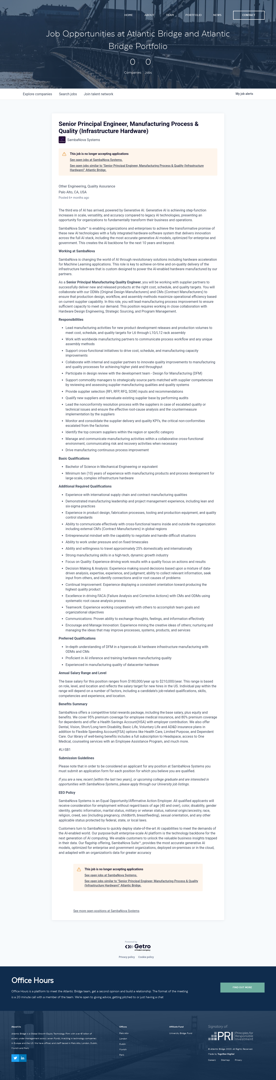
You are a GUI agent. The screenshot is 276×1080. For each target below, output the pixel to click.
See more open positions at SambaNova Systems (106, 911)
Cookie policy (146, 957)
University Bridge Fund (180, 1033)
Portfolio (193, 15)
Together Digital (226, 1054)
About (149, 15)
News (217, 15)
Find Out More (242, 987)
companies (37, 94)
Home (128, 15)
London (123, 1038)
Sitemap (225, 1060)
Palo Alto (124, 1033)
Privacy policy (127, 957)
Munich (123, 1049)
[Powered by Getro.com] (138, 946)
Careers (212, 1060)
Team (170, 15)
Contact (248, 15)
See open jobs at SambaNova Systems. (96, 160)
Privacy (238, 1060)
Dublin (122, 1044)
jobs (68, 94)
